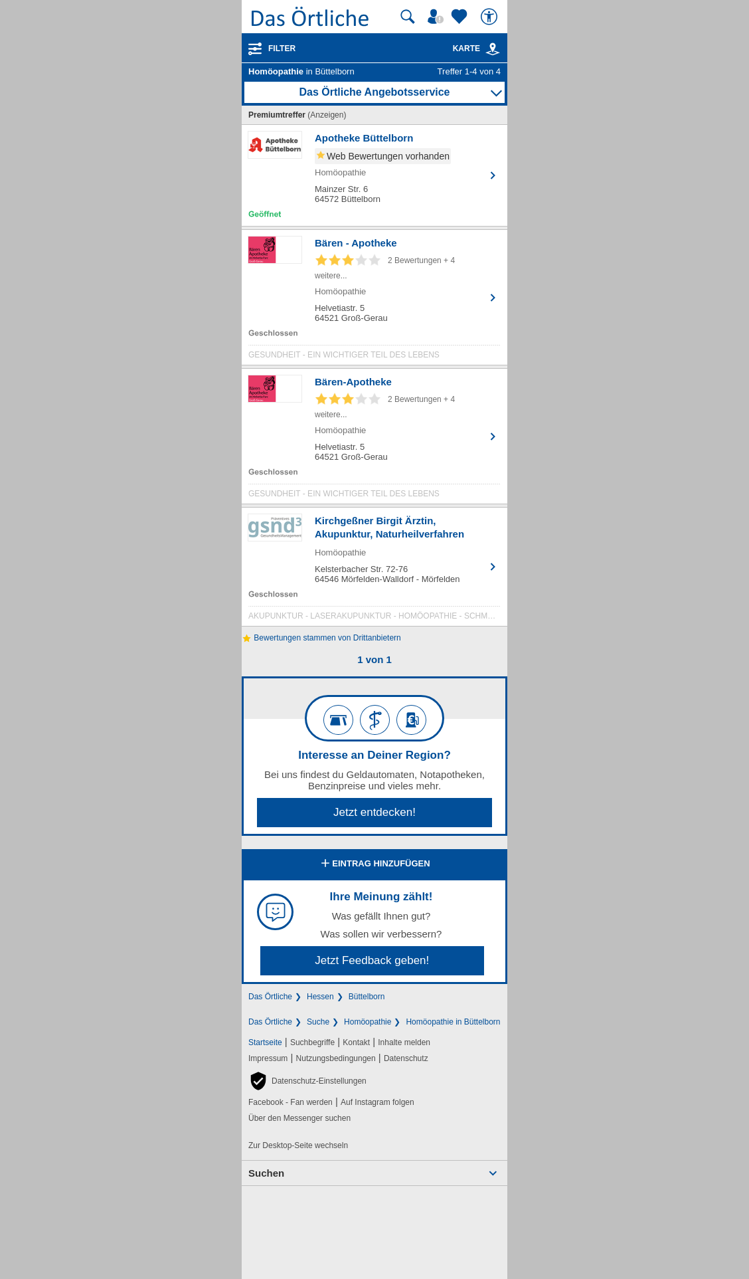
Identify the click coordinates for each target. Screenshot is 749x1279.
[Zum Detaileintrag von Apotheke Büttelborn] (374, 175)
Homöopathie (367, 1022)
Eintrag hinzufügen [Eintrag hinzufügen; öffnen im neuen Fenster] (374, 864)
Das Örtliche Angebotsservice (374, 92)
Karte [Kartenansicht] (477, 48)
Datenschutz (406, 1058)
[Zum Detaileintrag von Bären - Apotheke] (374, 301)
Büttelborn (367, 996)
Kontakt (356, 1042)
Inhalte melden (404, 1042)
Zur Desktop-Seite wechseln (298, 1145)
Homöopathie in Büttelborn (453, 1022)
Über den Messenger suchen (299, 1118)
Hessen (320, 996)
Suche (318, 1022)
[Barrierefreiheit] (491, 17)
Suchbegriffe (312, 1042)
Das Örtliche (270, 996)
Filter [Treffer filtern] (281, 48)
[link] (493, 49)
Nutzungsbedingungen (336, 1058)
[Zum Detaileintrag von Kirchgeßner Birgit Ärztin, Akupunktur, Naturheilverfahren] (374, 570)
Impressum (268, 1058)
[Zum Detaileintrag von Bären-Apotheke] (374, 439)
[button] (307, 1081)
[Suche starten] (408, 17)
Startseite (265, 1042)
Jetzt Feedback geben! (372, 960)
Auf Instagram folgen (377, 1102)
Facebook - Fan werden (290, 1102)
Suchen (266, 1173)
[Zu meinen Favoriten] (461, 17)
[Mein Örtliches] (438, 17)
